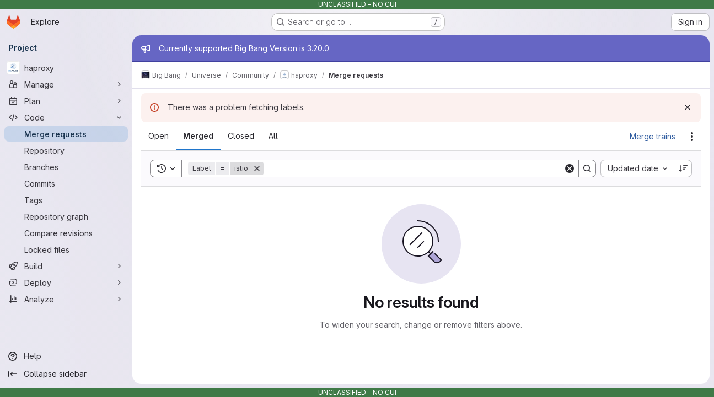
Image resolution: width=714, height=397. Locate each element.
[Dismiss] (687, 107)
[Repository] (66, 150)
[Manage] (66, 84)
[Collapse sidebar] (66, 374)
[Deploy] (66, 282)
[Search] (413, 168)
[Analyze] (66, 299)
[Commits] (66, 183)
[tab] (158, 136)
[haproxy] (66, 67)
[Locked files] (66, 249)
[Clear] (569, 168)
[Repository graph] (66, 216)
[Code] (66, 117)
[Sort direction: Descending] (683, 168)
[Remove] (257, 168)
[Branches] (66, 167)
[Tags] (66, 200)
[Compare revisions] (66, 233)
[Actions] (692, 136)
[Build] (66, 266)
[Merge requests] (66, 134)
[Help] (66, 356)
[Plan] (66, 100)
